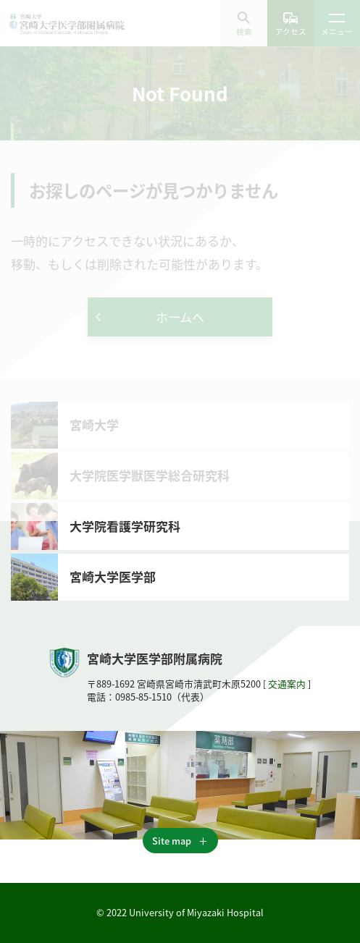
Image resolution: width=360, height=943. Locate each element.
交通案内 (287, 683)
